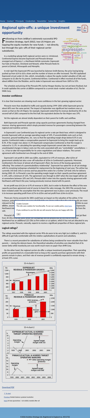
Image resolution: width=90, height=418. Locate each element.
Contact (10, 21)
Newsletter (42, 21)
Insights (61, 21)
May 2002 (82, 28)
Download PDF (8, 387)
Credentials (30, 21)
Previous (7, 397)
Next (6, 401)
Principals (20, 21)
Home (2, 21)
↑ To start (7, 393)
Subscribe (52, 21)
